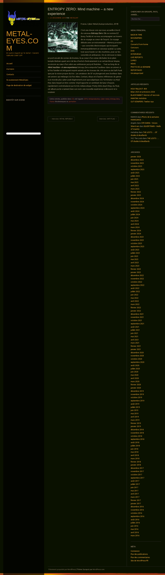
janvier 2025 (136, 195)
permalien (72, 101)
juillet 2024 (135, 214)
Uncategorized (137, 73)
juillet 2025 (135, 176)
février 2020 (136, 385)
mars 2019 (135, 420)
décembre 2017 (137, 468)
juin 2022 (134, 295)
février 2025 (136, 192)
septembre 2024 (137, 208)
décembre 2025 (137, 160)
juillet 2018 (135, 446)
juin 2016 (134, 526)
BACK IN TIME (136, 35)
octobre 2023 (136, 243)
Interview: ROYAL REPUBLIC (61, 119)
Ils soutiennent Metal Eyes (17, 80)
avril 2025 (135, 186)
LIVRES (133, 60)
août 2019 (135, 404)
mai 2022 (134, 298)
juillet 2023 (135, 253)
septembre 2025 (137, 169)
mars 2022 (135, 304)
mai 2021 (134, 336)
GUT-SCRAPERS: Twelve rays (142, 102)
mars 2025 (135, 189)
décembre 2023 (137, 237)
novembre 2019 (137, 394)
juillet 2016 (135, 523)
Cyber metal (105, 99)
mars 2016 (135, 535)
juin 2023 (134, 256)
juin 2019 (134, 410)
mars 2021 (135, 343)
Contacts (10, 74)
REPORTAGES (136, 70)
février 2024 (136, 231)
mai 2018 (134, 452)
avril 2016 (135, 532)
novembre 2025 (137, 163)
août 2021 (135, 327)
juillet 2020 (135, 369)
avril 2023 (135, 263)
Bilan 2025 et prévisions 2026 (143, 92)
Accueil (9, 63)
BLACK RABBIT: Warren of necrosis (145, 95)
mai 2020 (134, 375)
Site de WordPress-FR (139, 561)
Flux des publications (139, 554)
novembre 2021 (137, 317)
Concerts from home (139, 44)
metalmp (74, 18)
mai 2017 (134, 491)
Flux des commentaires (140, 557)
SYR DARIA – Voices (149, 123)
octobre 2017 (136, 475)
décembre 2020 (137, 353)
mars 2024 (135, 227)
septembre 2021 (137, 324)
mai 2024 (134, 221)
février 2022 (136, 308)
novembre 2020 (137, 356)
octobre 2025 (136, 166)
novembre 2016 (137, 510)
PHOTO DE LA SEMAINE (140, 67)
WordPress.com (98, 569)
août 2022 (135, 288)
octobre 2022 (136, 282)
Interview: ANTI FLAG (108, 119)
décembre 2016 (137, 507)
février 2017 (136, 500)
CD (73, 99)
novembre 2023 (137, 240)
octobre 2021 (136, 320)
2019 (85, 99)
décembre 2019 (137, 391)
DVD (133, 51)
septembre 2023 (137, 246)
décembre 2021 (137, 314)
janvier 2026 (136, 157)
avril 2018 (135, 455)
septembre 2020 (137, 362)
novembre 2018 (137, 433)
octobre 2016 (136, 513)
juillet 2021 (135, 330)
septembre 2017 (137, 478)
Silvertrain (135, 126)
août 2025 (135, 173)
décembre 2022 (137, 275)
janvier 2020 (136, 388)
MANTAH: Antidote (139, 98)
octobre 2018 (136, 436)
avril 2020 (135, 378)
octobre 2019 (136, 397)
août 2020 (135, 365)
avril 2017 (135, 494)
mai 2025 (134, 182)
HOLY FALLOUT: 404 (139, 89)
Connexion (135, 551)
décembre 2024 (137, 198)
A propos (10, 69)
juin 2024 (134, 218)
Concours (135, 48)
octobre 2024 (136, 205)
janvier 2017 (136, 503)
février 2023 (136, 269)
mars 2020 (135, 381)
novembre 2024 (137, 202)
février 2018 (136, 462)
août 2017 (135, 481)
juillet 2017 (135, 484)
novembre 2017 (137, 471)
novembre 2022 (137, 279)
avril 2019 (135, 417)
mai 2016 (134, 529)
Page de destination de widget (19, 85)
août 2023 (135, 250)
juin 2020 (134, 372)
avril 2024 (135, 224)
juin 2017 (134, 487)
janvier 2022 (136, 311)
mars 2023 (135, 266)
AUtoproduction (94, 99)
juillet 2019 (135, 407)
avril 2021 (135, 340)
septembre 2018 (137, 439)
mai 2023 (134, 259)
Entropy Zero (114, 99)
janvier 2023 (136, 272)
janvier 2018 (136, 465)
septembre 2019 (137, 401)
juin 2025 (134, 179)
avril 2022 (135, 301)
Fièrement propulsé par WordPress (62, 569)
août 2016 (135, 520)
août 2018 (135, 442)
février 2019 (136, 423)
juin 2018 (134, 449)
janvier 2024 (136, 234)
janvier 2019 (136, 426)
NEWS (133, 64)
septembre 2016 (137, 516)
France (52, 101)
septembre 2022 (137, 285)
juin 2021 (134, 333)
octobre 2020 (136, 359)
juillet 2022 (135, 291)
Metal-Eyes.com (22, 41)
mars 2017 (135, 497)
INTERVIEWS (136, 54)
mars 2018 (135, 458)
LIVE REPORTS (137, 57)
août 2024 (135, 211)
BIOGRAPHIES (136, 38)
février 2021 (136, 346)
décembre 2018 (137, 430)
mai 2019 (134, 413)
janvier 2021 (136, 349)
